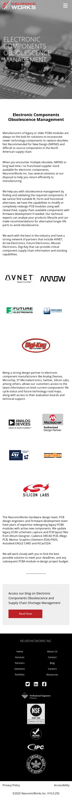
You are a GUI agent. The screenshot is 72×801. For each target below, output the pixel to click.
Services (19, 657)
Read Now (25, 614)
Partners (20, 663)
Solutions (19, 668)
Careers (52, 668)
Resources (52, 674)
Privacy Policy (11, 785)
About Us (52, 651)
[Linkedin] (36, 685)
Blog (52, 663)
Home (19, 651)
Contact (52, 657)
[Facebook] (44, 685)
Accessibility (61, 785)
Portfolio (19, 674)
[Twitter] (28, 685)
